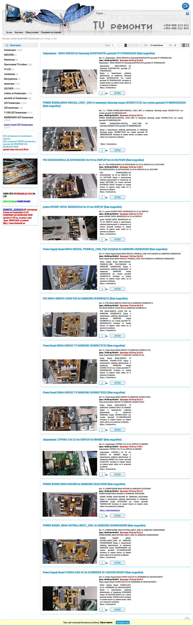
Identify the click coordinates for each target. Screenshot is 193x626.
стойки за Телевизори (18, 93)
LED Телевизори (15, 102)
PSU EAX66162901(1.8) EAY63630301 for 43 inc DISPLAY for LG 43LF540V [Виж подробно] (93, 160)
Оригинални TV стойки (18, 64)
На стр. (107, 45)
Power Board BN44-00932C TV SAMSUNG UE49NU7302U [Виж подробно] (84, 392)
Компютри (11, 59)
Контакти (19, 32)
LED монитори (13, 107)
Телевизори (13, 49)
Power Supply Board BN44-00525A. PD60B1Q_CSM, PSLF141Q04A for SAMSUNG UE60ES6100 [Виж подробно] (105, 249)
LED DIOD (12, 88)
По (171, 45)
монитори (11, 83)
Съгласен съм (123, 622)
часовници (11, 74)
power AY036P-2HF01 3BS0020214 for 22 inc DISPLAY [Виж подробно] (82, 206)
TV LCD (9, 69)
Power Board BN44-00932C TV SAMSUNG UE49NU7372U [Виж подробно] (84, 345)
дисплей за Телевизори (17, 98)
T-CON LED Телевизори (18, 112)
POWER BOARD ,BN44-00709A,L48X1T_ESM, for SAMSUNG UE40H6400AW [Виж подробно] (94, 525)
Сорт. (146, 45)
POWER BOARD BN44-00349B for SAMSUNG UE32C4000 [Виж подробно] (84, 484)
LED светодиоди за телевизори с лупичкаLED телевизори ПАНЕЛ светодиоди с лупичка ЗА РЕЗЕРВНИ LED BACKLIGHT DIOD (19, 142)
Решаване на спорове (51, 32)
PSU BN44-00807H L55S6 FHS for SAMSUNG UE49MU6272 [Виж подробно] (85, 298)
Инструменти (12, 78)
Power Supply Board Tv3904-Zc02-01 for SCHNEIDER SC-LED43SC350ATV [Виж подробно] (93, 572)
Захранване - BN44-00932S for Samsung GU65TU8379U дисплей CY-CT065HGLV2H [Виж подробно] (99, 53)
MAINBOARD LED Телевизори (18, 118)
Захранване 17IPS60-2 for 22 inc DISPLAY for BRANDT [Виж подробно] (82, 439)
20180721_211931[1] (13, 209)
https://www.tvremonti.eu (110, 510)
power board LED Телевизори (28, 38)
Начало (5, 38)
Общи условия (32, 32)
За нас (9, 32)
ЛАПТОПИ (10, 54)
